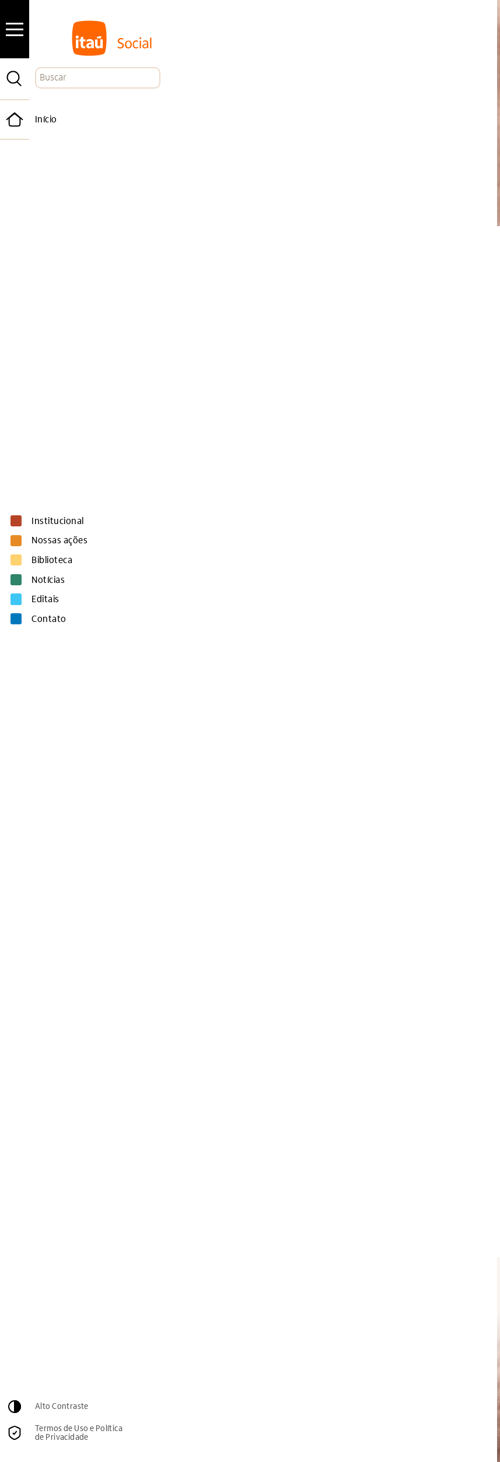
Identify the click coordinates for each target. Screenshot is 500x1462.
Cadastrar (412, 1316)
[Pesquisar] (14, 78)
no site (292, 653)
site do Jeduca (185, 1170)
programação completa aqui (124, 873)
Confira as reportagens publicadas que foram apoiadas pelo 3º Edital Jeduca (240, 772)
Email (241, 1291)
